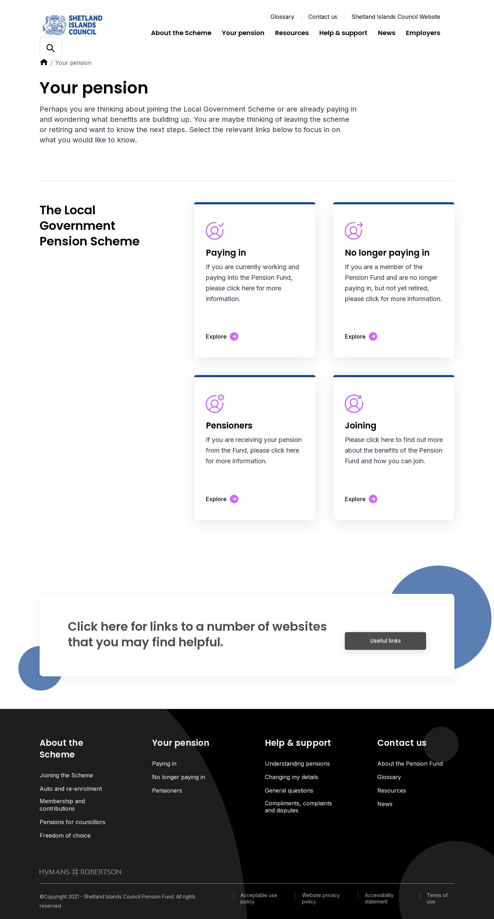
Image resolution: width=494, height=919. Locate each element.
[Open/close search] (51, 48)
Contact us (322, 16)
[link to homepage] (80, 872)
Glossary (282, 16)
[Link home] (82, 24)
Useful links (385, 645)
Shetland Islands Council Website (395, 16)
